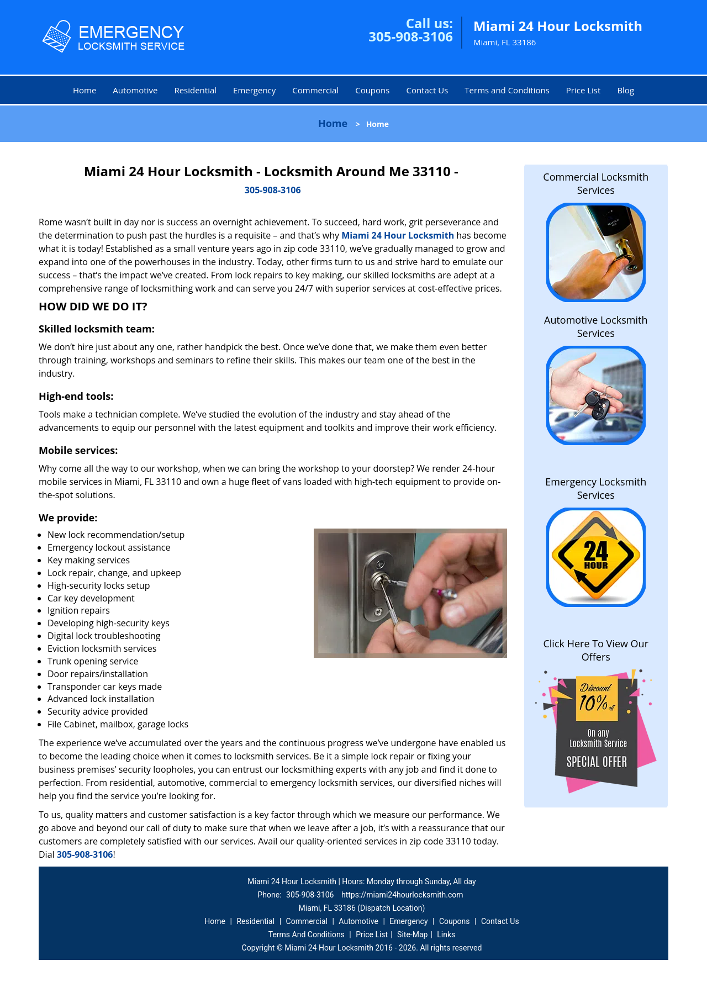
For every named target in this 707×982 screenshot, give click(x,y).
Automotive (135, 90)
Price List (583, 90)
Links (446, 934)
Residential (195, 90)
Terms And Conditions (306, 934)
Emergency (254, 90)
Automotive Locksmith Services (595, 326)
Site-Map (412, 934)
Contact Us (427, 90)
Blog (625, 90)
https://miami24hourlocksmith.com (402, 894)
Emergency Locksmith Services (595, 488)
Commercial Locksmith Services (595, 183)
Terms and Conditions (507, 90)
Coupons (372, 90)
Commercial (315, 90)
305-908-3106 (410, 36)
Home (84, 90)
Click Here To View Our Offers (595, 650)
